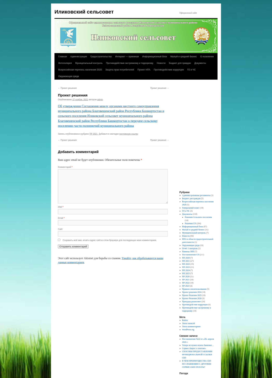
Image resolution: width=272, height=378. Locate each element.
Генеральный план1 (190, 208)
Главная (62, 56)
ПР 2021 (94, 134)
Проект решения (67, 88)
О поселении (207, 56)
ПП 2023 (186, 267)
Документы (200, 63)
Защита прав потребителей (119, 69)
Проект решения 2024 (191, 292)
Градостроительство (101, 56)
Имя (60, 207)
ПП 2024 (186, 270)
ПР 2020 (185, 276)
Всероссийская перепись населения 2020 (80, 69)
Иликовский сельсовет (84, 12)
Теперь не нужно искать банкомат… (198, 345)
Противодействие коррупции (169, 69)
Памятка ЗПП (188, 251)
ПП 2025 (186, 273)
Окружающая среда (68, 76)
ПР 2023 (185, 286)
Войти (185, 320)
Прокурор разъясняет (191, 301)
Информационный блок (154, 56)
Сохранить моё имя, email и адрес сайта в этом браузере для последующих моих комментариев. (110, 240)
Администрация (78, 56)
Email (61, 218)
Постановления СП (190, 254)
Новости (161, 63)
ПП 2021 (186, 261)
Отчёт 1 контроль (190, 248)
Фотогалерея (65, 63)
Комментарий (65, 167)
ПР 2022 (185, 283)
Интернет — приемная (127, 56)
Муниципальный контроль (89, 63)
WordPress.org (188, 329)
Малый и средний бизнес (183, 56)
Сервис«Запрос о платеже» (194, 348)
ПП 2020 (186, 258)
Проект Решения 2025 (192, 295)
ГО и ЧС (191, 69)
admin (100, 99)
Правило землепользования (194, 289)
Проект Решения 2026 (192, 298)
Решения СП (190, 223)
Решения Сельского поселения (198, 217)
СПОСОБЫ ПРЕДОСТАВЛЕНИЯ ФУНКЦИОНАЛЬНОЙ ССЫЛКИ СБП (197, 354)
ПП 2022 (186, 264)
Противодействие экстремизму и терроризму (129, 63)
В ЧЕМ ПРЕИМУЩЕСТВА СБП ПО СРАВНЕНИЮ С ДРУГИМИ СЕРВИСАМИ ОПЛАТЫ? (196, 364)
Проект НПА (144, 69)
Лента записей (188, 323)
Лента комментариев (191, 326)
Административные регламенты (196, 195)
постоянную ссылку (128, 134)
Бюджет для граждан (180, 63)
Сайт (60, 229)
